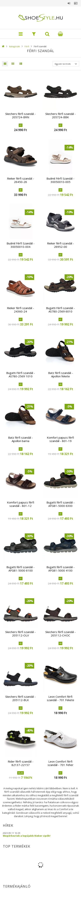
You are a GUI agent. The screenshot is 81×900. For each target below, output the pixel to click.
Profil (76, 3)
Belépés (69, 3)
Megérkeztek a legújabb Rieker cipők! (26, 835)
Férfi (27, 46)
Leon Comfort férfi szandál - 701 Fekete (60, 698)
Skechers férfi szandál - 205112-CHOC (60, 633)
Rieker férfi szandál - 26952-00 (60, 245)
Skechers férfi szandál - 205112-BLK (20, 698)
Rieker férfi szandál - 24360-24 (20, 309)
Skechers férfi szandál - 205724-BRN (20, 115)
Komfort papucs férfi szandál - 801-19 (60, 439)
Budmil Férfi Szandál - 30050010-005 (60, 180)
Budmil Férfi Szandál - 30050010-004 (21, 245)
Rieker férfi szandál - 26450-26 (20, 180)
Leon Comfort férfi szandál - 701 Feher (60, 763)
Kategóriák (14, 46)
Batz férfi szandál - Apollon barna (20, 439)
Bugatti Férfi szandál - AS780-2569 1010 (20, 374)
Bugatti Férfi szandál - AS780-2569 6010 (60, 309)
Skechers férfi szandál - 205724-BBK (60, 115)
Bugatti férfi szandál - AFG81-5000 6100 (20, 568)
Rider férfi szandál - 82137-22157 (20, 763)
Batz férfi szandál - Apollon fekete (60, 374)
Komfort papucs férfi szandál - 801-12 (20, 504)
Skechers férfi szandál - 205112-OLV (20, 633)
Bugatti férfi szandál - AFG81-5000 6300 (60, 504)
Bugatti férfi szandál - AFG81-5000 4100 (60, 568)
